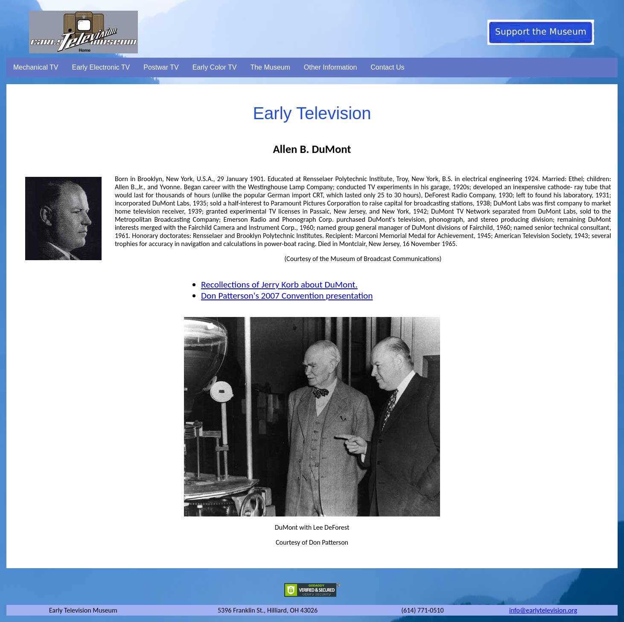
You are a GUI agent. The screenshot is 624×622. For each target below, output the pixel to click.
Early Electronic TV (101, 67)
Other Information (330, 67)
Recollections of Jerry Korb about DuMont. (279, 284)
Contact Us (387, 67)
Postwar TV (160, 67)
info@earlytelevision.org (543, 610)
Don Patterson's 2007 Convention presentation (287, 295)
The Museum (270, 67)
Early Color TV (214, 67)
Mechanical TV (35, 67)
